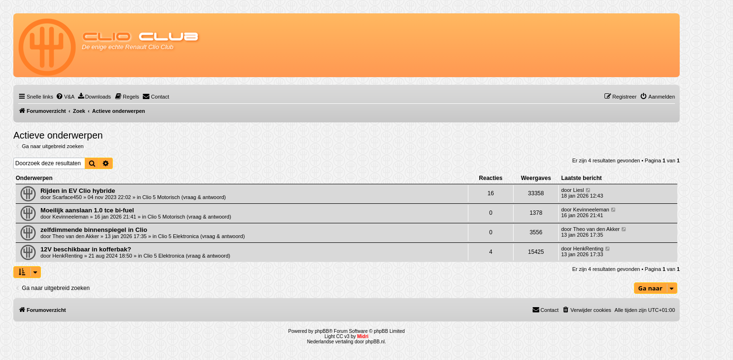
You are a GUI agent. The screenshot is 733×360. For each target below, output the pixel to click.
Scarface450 (67, 197)
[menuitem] (65, 96)
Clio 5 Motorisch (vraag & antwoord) (184, 197)
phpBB (322, 331)
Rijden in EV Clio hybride (77, 190)
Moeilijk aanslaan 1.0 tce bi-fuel (87, 210)
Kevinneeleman (70, 217)
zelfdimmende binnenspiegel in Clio (93, 229)
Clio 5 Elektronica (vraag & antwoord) (201, 236)
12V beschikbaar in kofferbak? (85, 249)
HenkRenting (67, 256)
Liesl (578, 190)
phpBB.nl (375, 341)
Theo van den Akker (75, 236)
